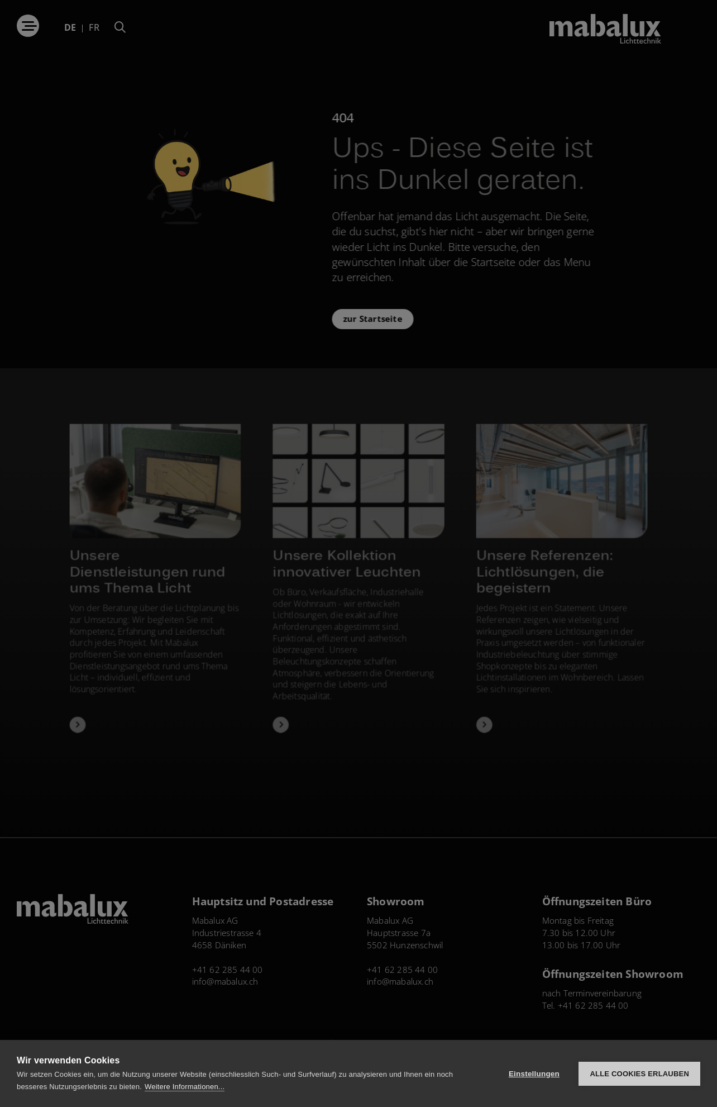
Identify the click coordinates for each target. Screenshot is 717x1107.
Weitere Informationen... (184, 1086)
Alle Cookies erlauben (639, 1074)
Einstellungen (534, 1074)
